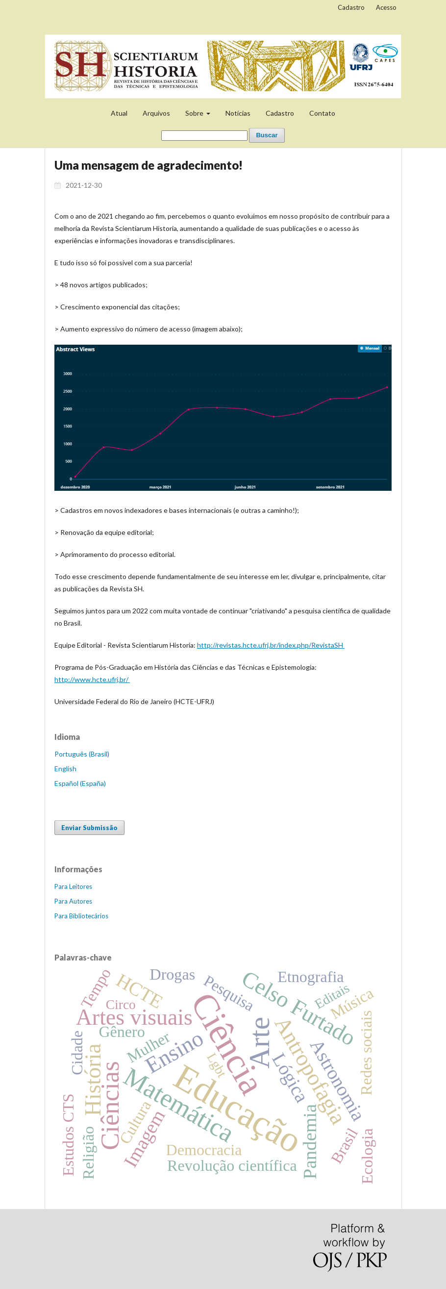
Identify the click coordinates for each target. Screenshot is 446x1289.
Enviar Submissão (89, 828)
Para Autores (73, 901)
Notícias (237, 113)
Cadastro (280, 113)
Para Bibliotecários (81, 916)
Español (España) (80, 783)
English (65, 768)
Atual (119, 113)
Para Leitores (73, 886)
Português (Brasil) (81, 754)
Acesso (386, 7)
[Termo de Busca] (204, 135)
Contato (322, 113)
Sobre (195, 113)
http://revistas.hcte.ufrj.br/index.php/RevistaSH (271, 645)
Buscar (266, 135)
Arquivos (156, 113)
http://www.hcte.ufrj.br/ (92, 679)
